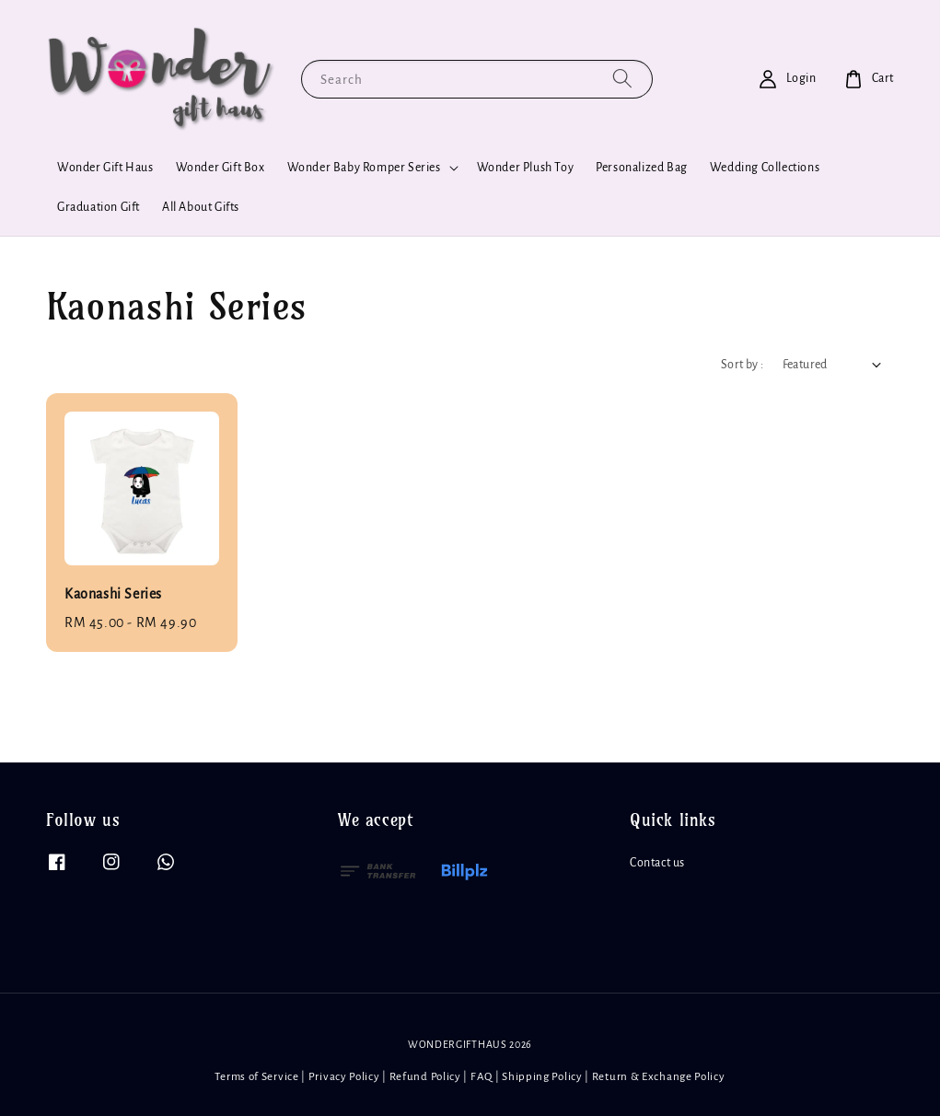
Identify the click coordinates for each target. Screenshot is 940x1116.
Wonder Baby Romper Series (364, 167)
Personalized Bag (642, 167)
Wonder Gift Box (220, 167)
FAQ (481, 1077)
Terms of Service (256, 1077)
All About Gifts (200, 207)
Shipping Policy (542, 1077)
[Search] (622, 79)
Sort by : (742, 364)
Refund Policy (425, 1077)
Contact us (657, 862)
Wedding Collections (764, 167)
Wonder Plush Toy (525, 167)
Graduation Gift (98, 207)
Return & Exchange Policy (658, 1077)
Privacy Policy (344, 1077)
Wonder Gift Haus (105, 167)
